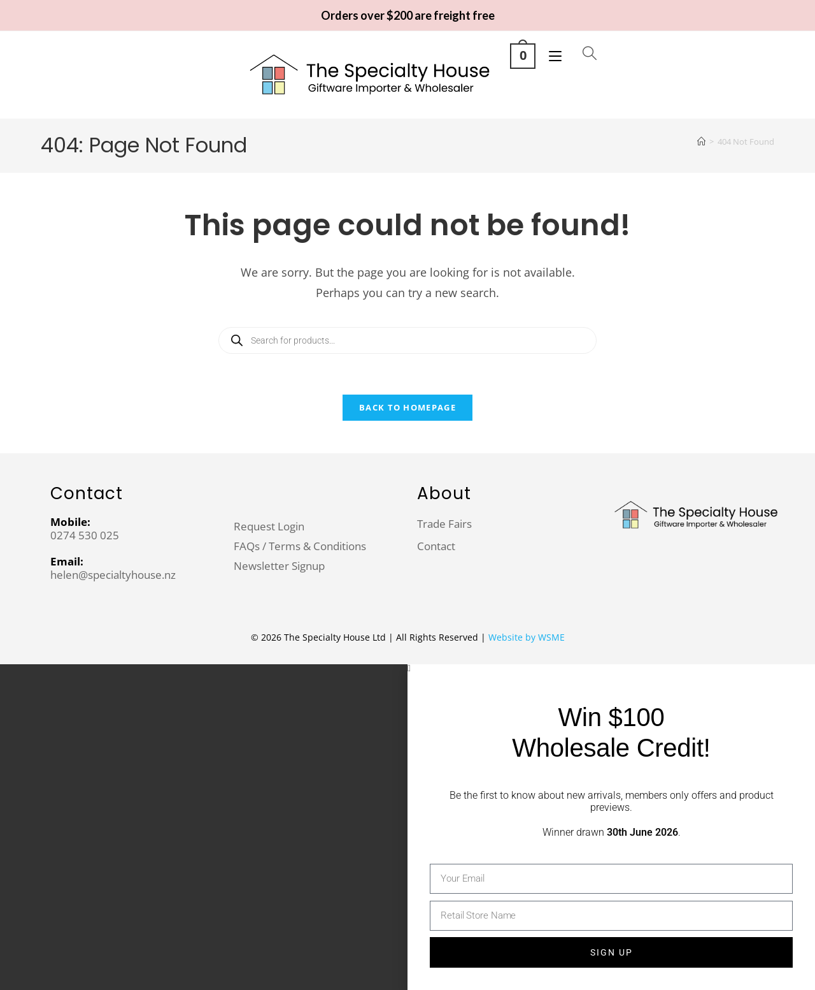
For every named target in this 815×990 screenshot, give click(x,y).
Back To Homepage (407, 407)
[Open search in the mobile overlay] (579, 54)
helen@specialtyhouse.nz (113, 574)
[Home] (701, 141)
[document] (407, 827)
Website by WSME (526, 637)
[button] (611, 668)
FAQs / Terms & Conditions (300, 546)
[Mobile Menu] (552, 54)
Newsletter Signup (279, 565)
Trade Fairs (444, 523)
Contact (436, 546)
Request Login (269, 526)
